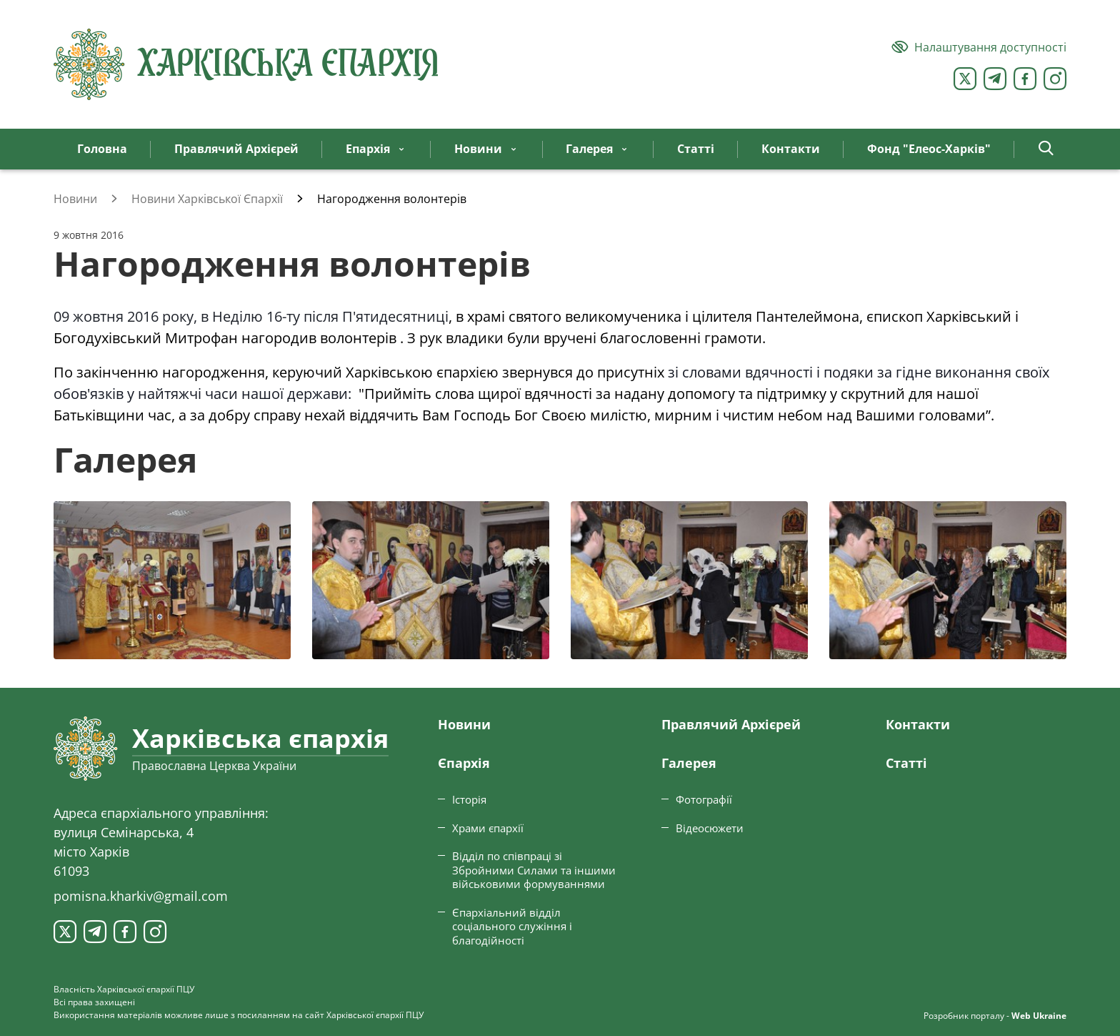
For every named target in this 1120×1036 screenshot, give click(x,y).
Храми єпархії (488, 828)
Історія (469, 799)
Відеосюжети (710, 828)
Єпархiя (464, 762)
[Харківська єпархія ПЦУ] (246, 64)
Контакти (918, 724)
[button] (1046, 149)
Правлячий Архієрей (731, 724)
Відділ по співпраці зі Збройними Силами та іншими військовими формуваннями (534, 870)
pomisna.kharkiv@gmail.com (141, 895)
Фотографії (704, 799)
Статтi (906, 762)
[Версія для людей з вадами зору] (978, 47)
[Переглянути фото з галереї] (172, 580)
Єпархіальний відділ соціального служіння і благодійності (512, 926)
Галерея (688, 762)
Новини (464, 724)
